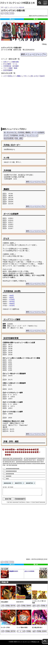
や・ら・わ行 (21, 631)
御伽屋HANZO (9, 573)
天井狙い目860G (26, 605)
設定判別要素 (8, 138)
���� (8, 476)
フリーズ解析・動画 (10, 68)
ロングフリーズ (32, 135)
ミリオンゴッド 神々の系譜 (39, 602)
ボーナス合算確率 (38, 132)
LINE (36, 19)
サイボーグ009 (5, 627)
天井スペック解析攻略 (11, 62)
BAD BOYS (20, 602)
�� (7, 478)
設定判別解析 (8, 70)
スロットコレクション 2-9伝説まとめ (17, 3)
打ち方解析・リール (10, 64)
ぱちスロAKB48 (36, 573)
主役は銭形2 (4, 602)
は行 (18, 605)
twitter (13, 19)
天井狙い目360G (31, 631)
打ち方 (6, 135)
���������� (12, 468)
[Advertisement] (24, 102)
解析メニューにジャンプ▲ (35, 182)
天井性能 (21, 132)
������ (10, 473)
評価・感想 (18, 138)
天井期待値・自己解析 (11, 66)
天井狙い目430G (9, 13)
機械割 (27, 132)
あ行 (2, 13)
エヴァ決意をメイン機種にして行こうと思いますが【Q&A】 (24, 76)
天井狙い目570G (10, 605)
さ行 (2, 605)
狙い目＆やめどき (10, 132)
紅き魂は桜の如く (37, 627)
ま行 (38, 605)
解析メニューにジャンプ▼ (33, 54)
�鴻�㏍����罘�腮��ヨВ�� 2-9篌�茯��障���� (26, 502)
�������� (11, 471)
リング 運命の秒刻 (22, 627)
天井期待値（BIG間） (17, 135)
